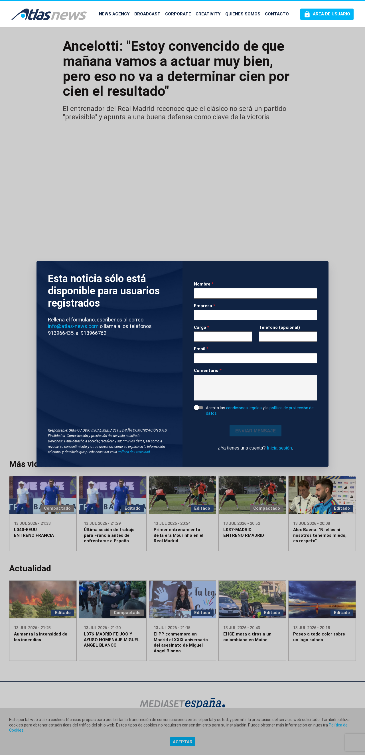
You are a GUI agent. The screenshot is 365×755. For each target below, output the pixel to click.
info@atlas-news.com (73, 326)
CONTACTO (277, 14)
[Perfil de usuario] (327, 14)
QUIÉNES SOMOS (242, 14)
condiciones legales (244, 408)
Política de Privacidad (134, 452)
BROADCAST (147, 14)
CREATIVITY (208, 14)
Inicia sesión (279, 448)
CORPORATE (178, 14)
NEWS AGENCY (114, 14)
